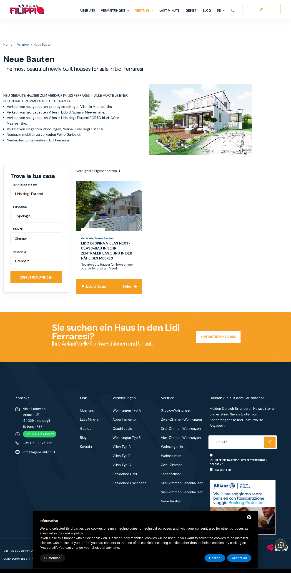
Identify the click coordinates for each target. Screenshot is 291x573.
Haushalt (19, 251)
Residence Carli (125, 474)
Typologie (20, 206)
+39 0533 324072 (37, 443)
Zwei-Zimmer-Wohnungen (181, 419)
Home (7, 44)
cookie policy (73, 533)
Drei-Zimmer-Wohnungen (181, 428)
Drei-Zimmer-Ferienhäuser (182, 483)
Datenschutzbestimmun (20, 559)
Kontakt (86, 447)
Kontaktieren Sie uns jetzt (218, 339)
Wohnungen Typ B (127, 437)
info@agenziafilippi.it (39, 452)
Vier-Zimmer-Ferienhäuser (182, 492)
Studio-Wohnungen (176, 410)
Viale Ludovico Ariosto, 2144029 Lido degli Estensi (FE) (36, 418)
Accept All (239, 558)
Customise (52, 558)
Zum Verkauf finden (36, 277)
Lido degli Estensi (25, 184)
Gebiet (191, 10)
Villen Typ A (122, 447)
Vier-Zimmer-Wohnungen (181, 437)
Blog (207, 10)
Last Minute (169, 10)
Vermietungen (115, 10)
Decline (215, 558)
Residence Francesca (129, 483)
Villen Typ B (121, 456)
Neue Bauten (171, 501)
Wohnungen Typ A (127, 410)
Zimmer (18, 229)
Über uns (87, 10)
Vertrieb (144, 10)
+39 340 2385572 (39, 434)
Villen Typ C (122, 465)
